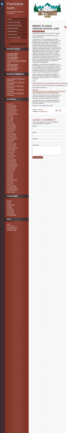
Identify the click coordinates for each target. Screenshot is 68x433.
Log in (9, 224)
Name (34, 126)
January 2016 (11, 162)
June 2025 (10, 118)
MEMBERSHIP (12, 31)
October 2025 (11, 112)
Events (9, 203)
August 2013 (11, 192)
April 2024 (10, 132)
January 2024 (11, 136)
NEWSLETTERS (12, 28)
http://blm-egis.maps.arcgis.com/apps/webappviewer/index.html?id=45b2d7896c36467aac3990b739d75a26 (49, 91)
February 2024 (11, 134)
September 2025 (12, 114)
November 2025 (12, 110)
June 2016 (10, 158)
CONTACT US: (12, 34)
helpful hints (10, 205)
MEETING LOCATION (14, 25)
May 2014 (10, 184)
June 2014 (10, 182)
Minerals (9, 207)
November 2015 (12, 166)
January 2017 (11, 156)
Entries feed (10, 226)
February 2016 (11, 160)
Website (35, 138)
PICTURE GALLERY (14, 37)
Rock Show (10, 211)
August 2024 (11, 130)
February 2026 (11, 106)
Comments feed (12, 228)
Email (34, 132)
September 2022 (12, 148)
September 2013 (12, 190)
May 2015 (10, 176)
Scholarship (10, 213)
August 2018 (11, 152)
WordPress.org (11, 230)
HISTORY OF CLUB (13, 22)
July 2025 (10, 116)
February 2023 (11, 144)
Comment (35, 145)
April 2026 (10, 104)
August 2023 (11, 140)
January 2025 (11, 128)
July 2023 (10, 142)
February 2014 (11, 186)
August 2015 (11, 170)
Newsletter (10, 209)
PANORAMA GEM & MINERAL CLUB (17, 61)
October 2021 (11, 150)
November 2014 (12, 180)
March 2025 (10, 124)
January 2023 (11, 146)
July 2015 (10, 172)
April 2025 (10, 122)
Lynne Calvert (11, 79)
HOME (9, 19)
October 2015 (11, 168)
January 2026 (11, 108)
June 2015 (10, 174)
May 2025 (10, 120)
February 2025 (11, 126)
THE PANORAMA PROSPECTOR (12, 54)
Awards (9, 201)
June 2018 (10, 154)
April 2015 (10, 178)
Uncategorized (43, 111)
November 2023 (12, 138)
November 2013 (12, 188)
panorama (40, 109)
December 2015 (12, 164)
